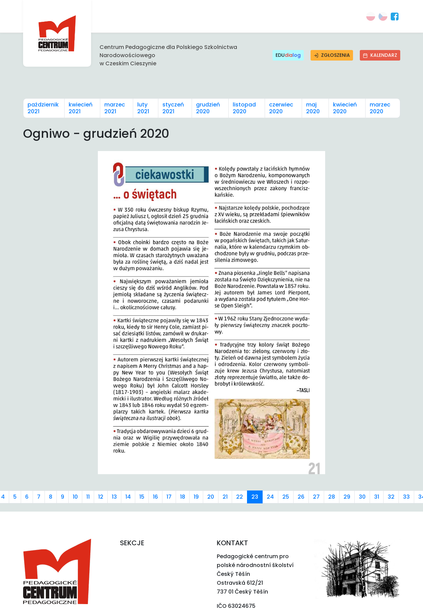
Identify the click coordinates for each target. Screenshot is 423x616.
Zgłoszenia (332, 55)
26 (301, 497)
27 (316, 497)
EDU (288, 55)
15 (141, 497)
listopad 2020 (244, 108)
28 (331, 497)
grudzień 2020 (208, 108)
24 (270, 497)
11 (88, 497)
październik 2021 (43, 108)
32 (391, 497)
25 (285, 497)
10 (75, 497)
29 (346, 497)
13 (114, 497)
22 (239, 497)
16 (155, 497)
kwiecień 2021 (80, 108)
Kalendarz (380, 55)
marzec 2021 (114, 108)
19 (196, 497)
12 (100, 497)
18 (182, 497)
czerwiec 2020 (281, 108)
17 (169, 497)
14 (128, 497)
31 (376, 497)
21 (225, 497)
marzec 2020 (380, 108)
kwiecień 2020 (345, 108)
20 (210, 497)
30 (362, 497)
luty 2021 (143, 108)
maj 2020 (313, 108)
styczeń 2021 (173, 108)
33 (406, 497)
